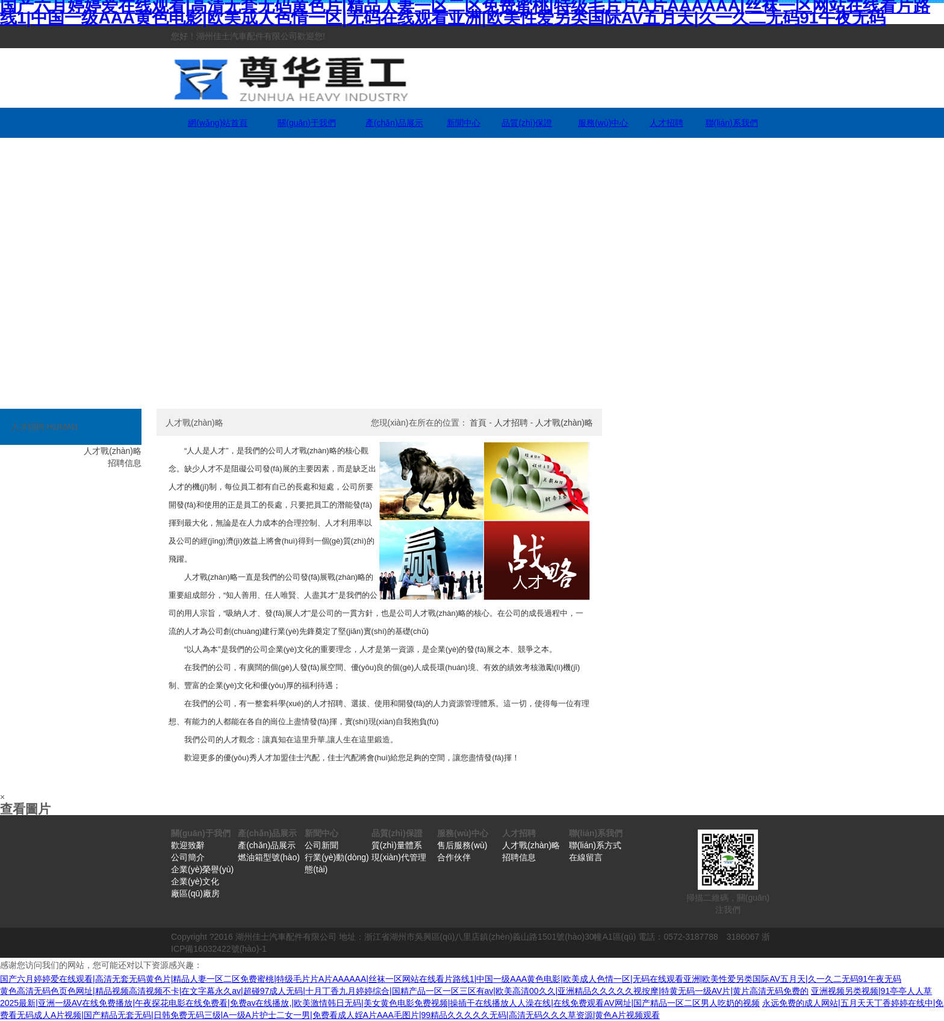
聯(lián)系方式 (595, 845)
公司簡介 (188, 857)
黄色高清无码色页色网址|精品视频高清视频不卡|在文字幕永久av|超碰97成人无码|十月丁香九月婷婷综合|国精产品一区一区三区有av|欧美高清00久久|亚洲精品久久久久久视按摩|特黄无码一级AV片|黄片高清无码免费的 (404, 991)
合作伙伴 (454, 857)
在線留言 (586, 857)
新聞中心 (463, 123)
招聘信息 (519, 857)
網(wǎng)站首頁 (217, 123)
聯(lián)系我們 (732, 123)
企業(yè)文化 (195, 881)
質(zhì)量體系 (396, 845)
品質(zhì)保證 (527, 123)
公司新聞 (321, 845)
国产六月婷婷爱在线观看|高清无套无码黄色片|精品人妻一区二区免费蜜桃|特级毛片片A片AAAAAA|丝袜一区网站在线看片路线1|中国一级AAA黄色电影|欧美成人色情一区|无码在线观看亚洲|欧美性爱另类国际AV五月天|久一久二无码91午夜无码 (450, 979)
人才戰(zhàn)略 (564, 422)
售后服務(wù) (462, 845)
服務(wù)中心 (603, 123)
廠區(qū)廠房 (195, 893)
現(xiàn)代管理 (398, 857)
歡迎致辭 (188, 845)
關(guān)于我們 (306, 123)
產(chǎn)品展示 (394, 123)
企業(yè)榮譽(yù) (202, 869)
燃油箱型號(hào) (269, 857)
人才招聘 (666, 123)
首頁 (478, 422)
